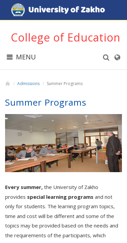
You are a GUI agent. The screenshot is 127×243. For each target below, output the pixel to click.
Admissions (28, 83)
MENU (21, 56)
